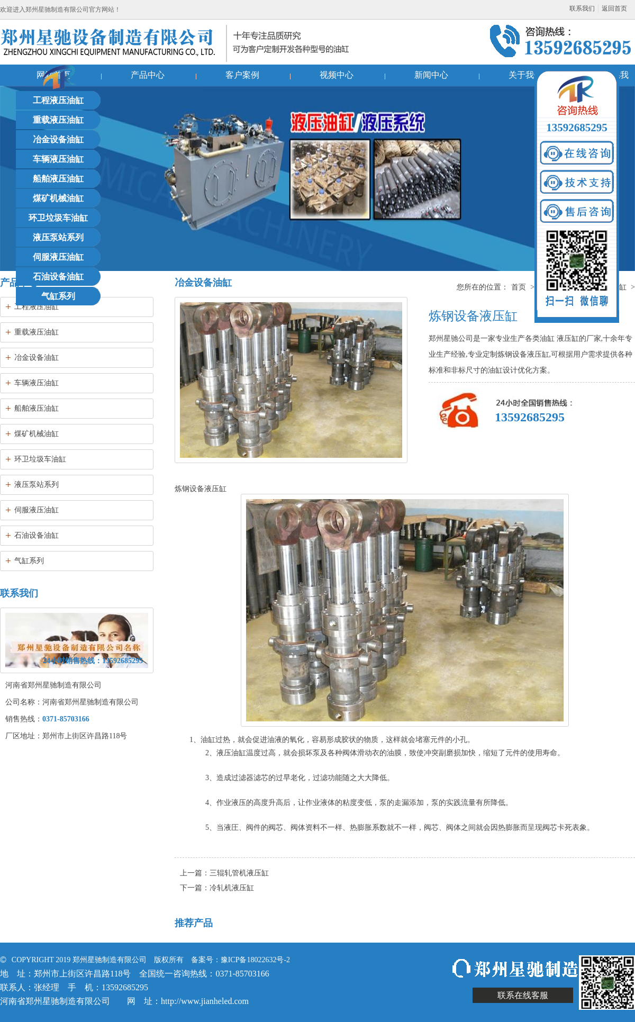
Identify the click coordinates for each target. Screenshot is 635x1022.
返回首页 (614, 8)
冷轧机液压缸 (232, 888)
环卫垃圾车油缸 (58, 217)
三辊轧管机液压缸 (239, 873)
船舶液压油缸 (58, 178)
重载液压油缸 (58, 119)
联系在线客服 (522, 995)
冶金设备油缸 (58, 139)
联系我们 (582, 8)
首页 (518, 287)
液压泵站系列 (58, 237)
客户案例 (242, 74)
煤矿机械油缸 (58, 198)
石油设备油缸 (58, 276)
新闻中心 (431, 74)
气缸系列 (58, 296)
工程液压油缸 (58, 100)
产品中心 (148, 74)
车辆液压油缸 (58, 159)
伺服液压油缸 (58, 256)
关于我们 (525, 74)
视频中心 (336, 74)
